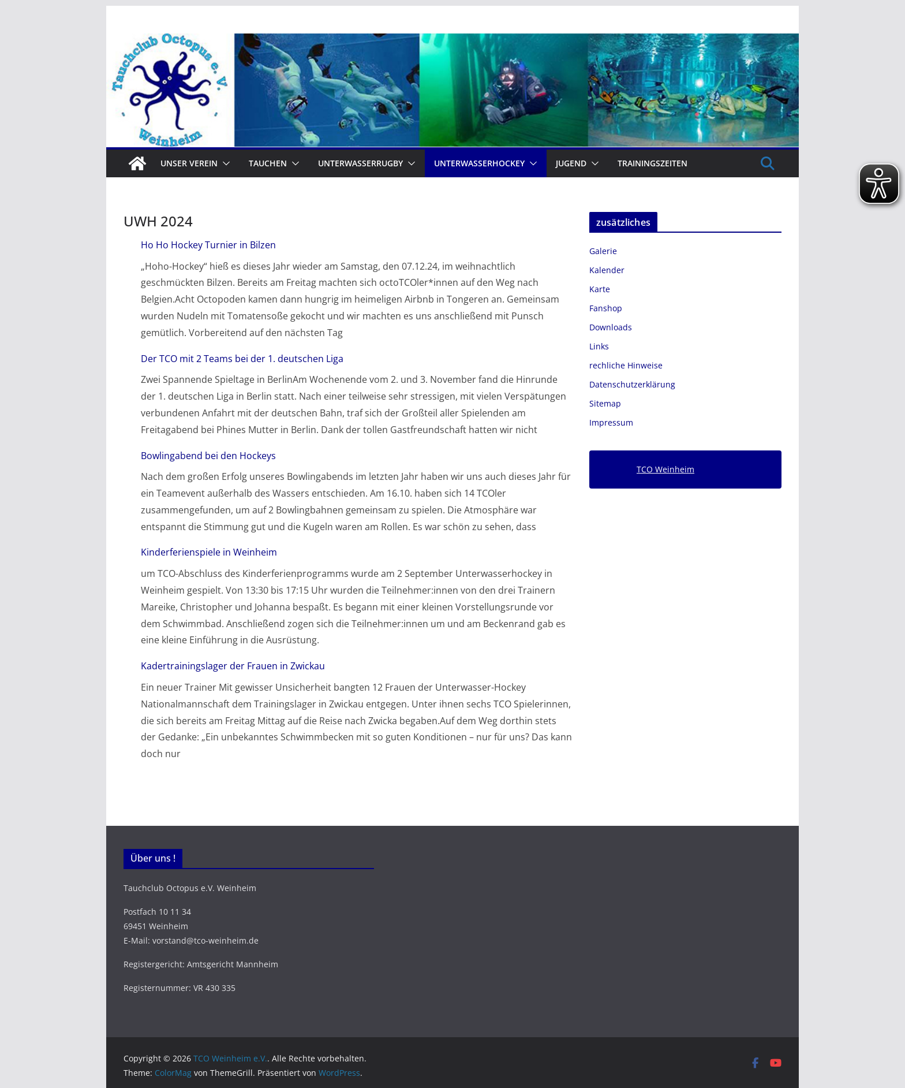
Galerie (603, 250)
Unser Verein (189, 163)
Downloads (610, 327)
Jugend (571, 163)
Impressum (611, 422)
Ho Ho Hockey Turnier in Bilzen (208, 245)
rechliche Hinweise (626, 365)
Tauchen (268, 163)
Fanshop (605, 308)
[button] (224, 163)
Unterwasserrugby (360, 163)
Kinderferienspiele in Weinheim (209, 552)
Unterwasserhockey (479, 163)
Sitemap (605, 403)
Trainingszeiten (652, 163)
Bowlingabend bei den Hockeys (208, 455)
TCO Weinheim (665, 469)
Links (599, 346)
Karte (599, 289)
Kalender (606, 269)
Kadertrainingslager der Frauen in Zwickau (233, 665)
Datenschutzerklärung (632, 384)
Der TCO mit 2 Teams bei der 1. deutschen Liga (242, 358)
